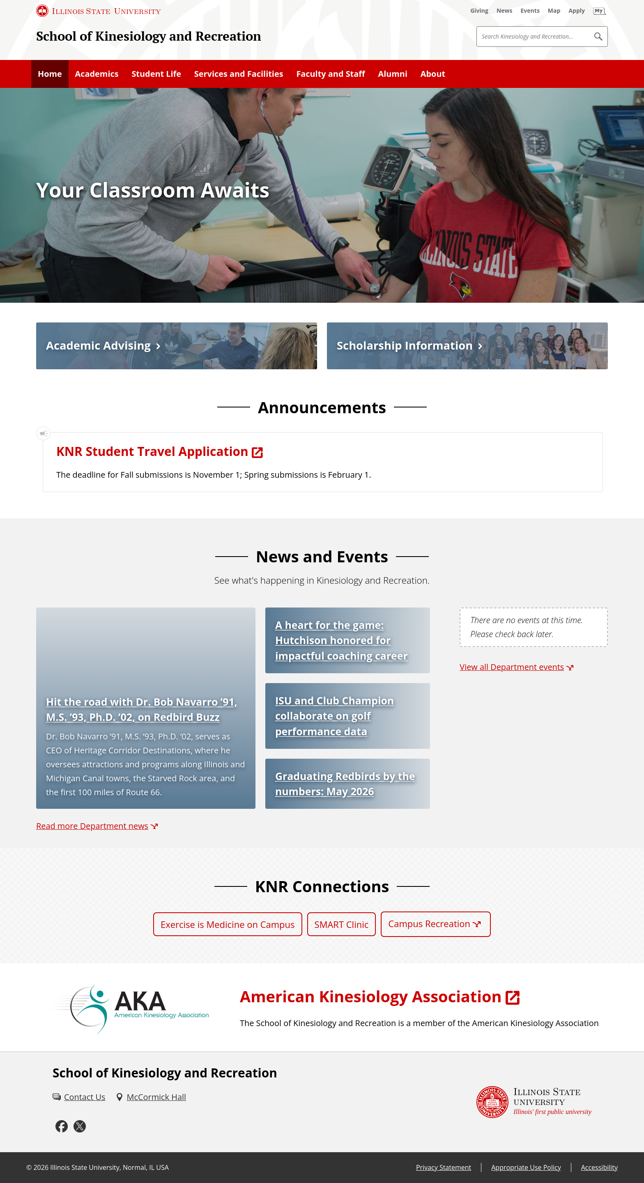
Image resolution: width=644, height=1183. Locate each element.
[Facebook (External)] (62, 1126)
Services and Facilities (238, 73)
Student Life (156, 73)
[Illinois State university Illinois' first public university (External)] (533, 1102)
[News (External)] (504, 11)
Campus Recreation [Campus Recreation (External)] (429, 923)
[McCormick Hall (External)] (150, 1097)
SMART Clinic (342, 924)
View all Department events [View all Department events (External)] (512, 666)
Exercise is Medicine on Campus (228, 924)
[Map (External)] (554, 11)
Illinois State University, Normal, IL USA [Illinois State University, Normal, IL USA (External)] (109, 1167)
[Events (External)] (530, 11)
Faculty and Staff (330, 73)
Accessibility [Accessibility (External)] (599, 1167)
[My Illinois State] (599, 11)
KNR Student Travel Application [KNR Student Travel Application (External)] (152, 451)
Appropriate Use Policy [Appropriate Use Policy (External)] (526, 1167)
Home (50, 73)
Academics (97, 73)
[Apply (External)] (576, 11)
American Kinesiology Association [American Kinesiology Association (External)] (371, 996)
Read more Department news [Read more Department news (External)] (92, 825)
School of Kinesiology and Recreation (148, 36)
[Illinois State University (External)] (98, 11)
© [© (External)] (29, 1167)
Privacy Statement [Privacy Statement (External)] (443, 1167)
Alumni (392, 73)
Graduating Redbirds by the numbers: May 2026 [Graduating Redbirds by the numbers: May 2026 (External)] (345, 783)
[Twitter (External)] (80, 1126)
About (433, 73)
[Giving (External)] (479, 11)
